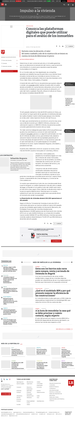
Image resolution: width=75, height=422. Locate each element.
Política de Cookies (53, 397)
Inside (38, 395)
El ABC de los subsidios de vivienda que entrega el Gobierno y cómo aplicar (70, 102)
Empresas (19, 390)
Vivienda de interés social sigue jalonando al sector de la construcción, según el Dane (69, 149)
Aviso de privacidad (54, 390)
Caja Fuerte (29, 383)
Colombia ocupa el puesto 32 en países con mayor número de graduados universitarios (10, 279)
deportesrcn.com (13, 415)
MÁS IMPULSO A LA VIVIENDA (63, 328)
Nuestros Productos (54, 386)
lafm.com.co (59, 413)
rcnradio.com (42, 413)
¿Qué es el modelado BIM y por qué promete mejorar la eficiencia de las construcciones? (52, 293)
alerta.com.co (4, 415)
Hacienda (13, 360)
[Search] (64, 4)
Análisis (38, 381)
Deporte (5, 318)
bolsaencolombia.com (54, 412)
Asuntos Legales (20, 383)
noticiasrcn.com (50, 413)
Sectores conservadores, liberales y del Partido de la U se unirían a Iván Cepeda (67, 353)
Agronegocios (20, 381)
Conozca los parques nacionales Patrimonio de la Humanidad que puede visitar (10, 312)
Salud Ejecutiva (40, 400)
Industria (5, 265)
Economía (39, 387)
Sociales (19, 404)
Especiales (29, 390)
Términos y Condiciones (54, 391)
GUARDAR (69, 46)
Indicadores (19, 395)
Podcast (19, 400)
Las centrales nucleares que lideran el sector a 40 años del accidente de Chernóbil (10, 290)
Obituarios (29, 397)
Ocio (38, 397)
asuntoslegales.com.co (6, 412)
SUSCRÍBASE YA (56, 240)
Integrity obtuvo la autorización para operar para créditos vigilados (68, 365)
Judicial (63, 347)
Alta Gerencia (30, 381)
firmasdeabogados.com (41, 412)
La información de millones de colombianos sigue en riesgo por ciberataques (42, 365)
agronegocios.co (17, 412)
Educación (5, 275)
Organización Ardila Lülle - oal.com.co (68, 413)
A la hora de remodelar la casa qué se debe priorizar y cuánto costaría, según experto (53, 313)
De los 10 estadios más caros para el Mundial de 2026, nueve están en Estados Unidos (10, 322)
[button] (22, 235)
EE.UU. (12, 347)
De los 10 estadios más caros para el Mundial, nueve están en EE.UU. (42, 351)
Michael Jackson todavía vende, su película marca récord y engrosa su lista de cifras (10, 301)
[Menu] (6, 4)
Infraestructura (30, 395)
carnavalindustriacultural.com (23, 413)
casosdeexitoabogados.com (8, 413)
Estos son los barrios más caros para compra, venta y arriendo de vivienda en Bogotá (52, 271)
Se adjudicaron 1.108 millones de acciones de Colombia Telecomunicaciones (17, 365)
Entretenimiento (7, 296)
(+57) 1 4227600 (5, 388)
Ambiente (5, 308)
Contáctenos (52, 388)
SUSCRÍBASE (71, 1)
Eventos (39, 390)
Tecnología (39, 360)
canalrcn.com (34, 413)
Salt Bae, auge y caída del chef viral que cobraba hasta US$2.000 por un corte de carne (10, 269)
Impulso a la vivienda (37, 11)
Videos (28, 404)
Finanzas (19, 392)
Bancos (63, 360)
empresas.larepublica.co (29, 412)
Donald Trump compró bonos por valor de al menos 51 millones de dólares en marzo (17, 352)
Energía (5, 286)
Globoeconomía (41, 392)
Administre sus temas (7, 71)
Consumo (19, 387)
